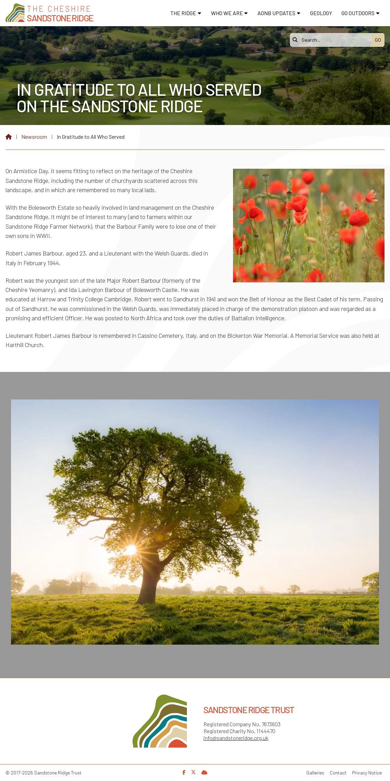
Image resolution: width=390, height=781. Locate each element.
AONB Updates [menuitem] (276, 13)
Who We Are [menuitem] (227, 13)
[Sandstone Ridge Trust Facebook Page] (184, 772)
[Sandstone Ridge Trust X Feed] (193, 772)
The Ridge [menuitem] (183, 13)
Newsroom (34, 136)
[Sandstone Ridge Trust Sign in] (204, 772)
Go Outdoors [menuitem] (358, 13)
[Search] (332, 40)
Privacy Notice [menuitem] (367, 772)
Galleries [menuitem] (315, 772)
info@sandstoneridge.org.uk (235, 738)
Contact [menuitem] (338, 772)
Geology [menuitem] (321, 13)
